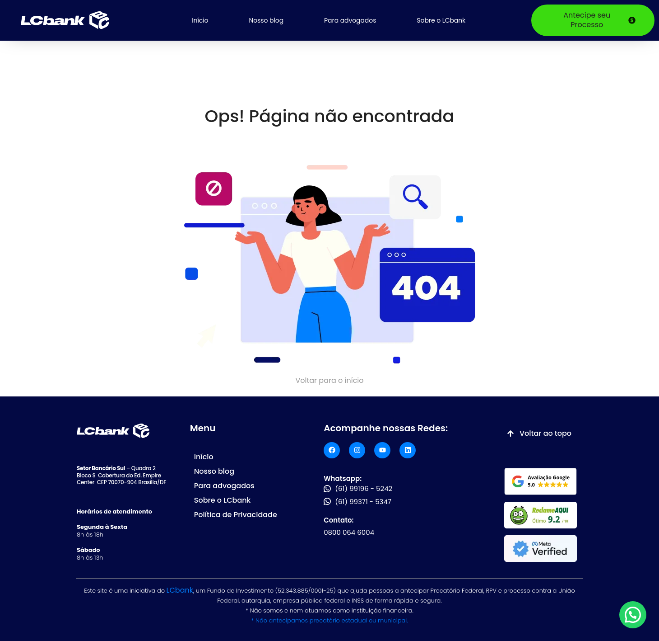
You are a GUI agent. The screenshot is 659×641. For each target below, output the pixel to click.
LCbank (180, 590)
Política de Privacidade (235, 514)
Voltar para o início (329, 380)
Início (200, 20)
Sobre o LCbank (441, 20)
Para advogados (350, 20)
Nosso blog (266, 20)
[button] (632, 614)
